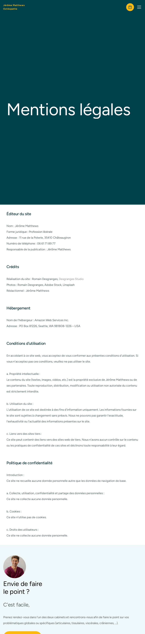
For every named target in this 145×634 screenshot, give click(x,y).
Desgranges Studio (71, 284)
